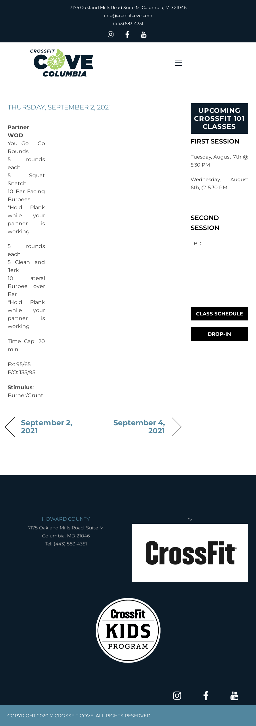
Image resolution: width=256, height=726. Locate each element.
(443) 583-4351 (128, 23)
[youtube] (143, 33)
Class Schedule (219, 313)
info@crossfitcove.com (128, 15)
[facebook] (127, 33)
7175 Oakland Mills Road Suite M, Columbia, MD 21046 (128, 7)
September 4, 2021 (131, 427)
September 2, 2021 (46, 427)
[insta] (111, 33)
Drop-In (219, 334)
